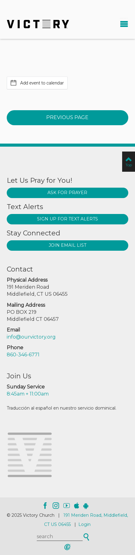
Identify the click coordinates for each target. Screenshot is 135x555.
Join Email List (67, 245)
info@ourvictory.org (31, 337)
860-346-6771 (23, 355)
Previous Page (67, 117)
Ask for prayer (67, 192)
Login (84, 524)
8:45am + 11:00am (28, 394)
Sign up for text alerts (67, 219)
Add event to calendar (37, 83)
